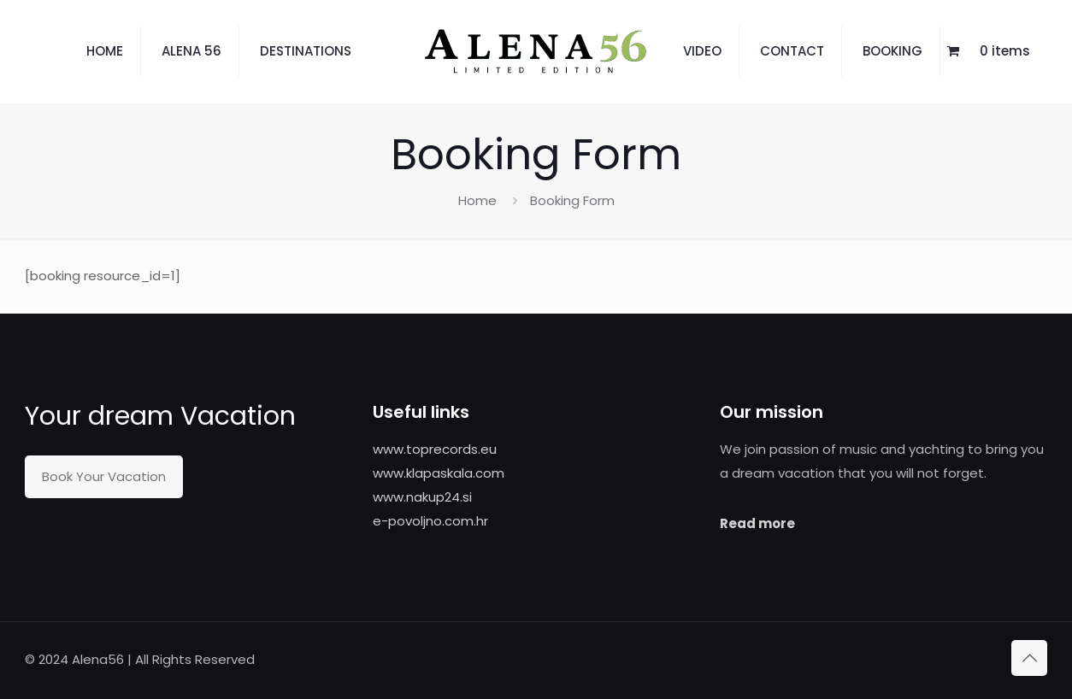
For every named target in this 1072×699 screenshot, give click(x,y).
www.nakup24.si (422, 497)
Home (477, 200)
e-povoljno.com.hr (430, 521)
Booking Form (572, 200)
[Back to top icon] (1029, 658)
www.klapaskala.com (438, 473)
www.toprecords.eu (435, 449)
